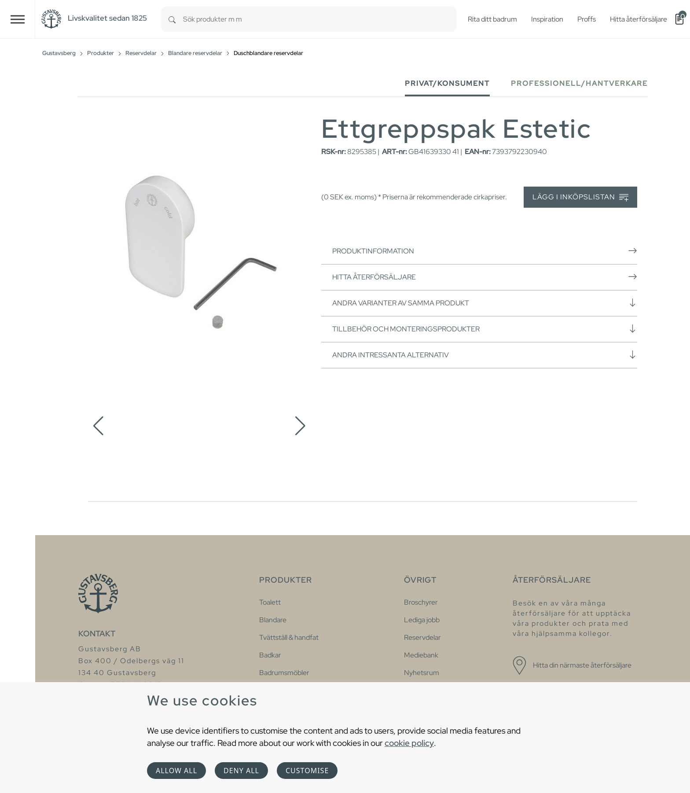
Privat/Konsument (447, 83)
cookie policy (409, 743)
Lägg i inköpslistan (580, 197)
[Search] (172, 19)
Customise (307, 770)
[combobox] (319, 19)
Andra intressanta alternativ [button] (484, 355)
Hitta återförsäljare (484, 277)
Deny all (241, 770)
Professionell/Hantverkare (579, 83)
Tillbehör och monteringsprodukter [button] (484, 329)
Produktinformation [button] (484, 251)
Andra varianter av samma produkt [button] (484, 303)
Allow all (176, 770)
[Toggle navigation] (17, 19)
